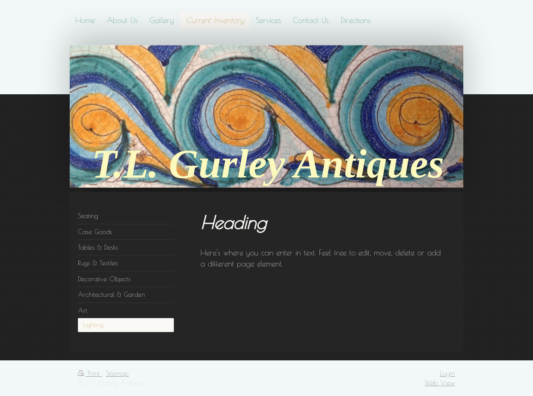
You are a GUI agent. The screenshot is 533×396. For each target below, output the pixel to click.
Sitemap (117, 373)
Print (90, 373)
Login (447, 373)
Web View (439, 383)
